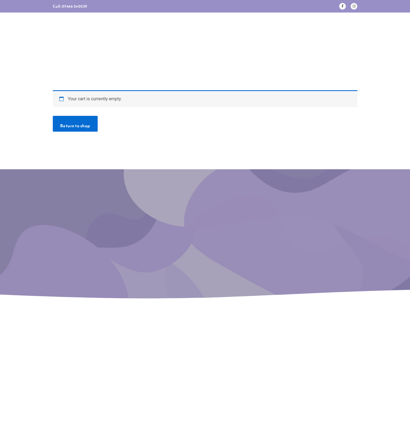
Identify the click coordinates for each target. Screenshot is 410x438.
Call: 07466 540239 (70, 6)
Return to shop (76, 93)
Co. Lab (229, 424)
